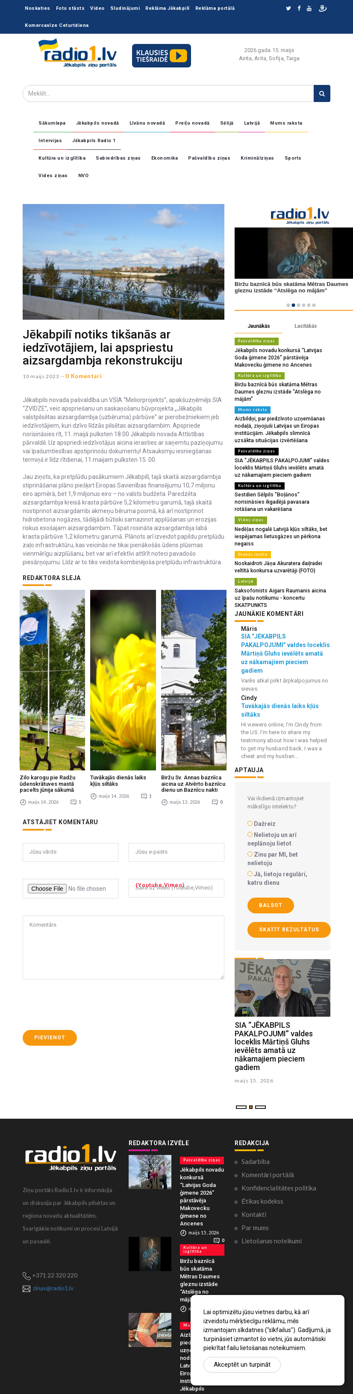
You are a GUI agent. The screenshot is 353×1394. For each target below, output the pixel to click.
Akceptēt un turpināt (242, 1364)
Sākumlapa (52, 123)
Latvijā (252, 123)
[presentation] (88, 889)
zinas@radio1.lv (53, 1256)
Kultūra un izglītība (61, 158)
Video (97, 8)
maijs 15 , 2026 (254, 1048)
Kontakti (253, 1182)
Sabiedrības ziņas (118, 158)
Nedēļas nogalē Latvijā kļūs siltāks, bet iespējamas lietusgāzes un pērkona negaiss (277, 514)
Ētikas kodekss (262, 1169)
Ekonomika (164, 158)
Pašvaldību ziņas (209, 158)
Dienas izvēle (251, 531)
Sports (293, 158)
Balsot (270, 873)
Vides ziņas (53, 175)
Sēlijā (227, 123)
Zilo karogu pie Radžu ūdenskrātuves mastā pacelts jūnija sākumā (47, 668)
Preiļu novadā (192, 123)
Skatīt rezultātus (289, 898)
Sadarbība (255, 1129)
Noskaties (37, 8)
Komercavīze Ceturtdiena (57, 25)
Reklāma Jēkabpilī (167, 8)
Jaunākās (258, 326)
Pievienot (49, 922)
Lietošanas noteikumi (271, 1209)
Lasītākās (305, 326)
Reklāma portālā (215, 8)
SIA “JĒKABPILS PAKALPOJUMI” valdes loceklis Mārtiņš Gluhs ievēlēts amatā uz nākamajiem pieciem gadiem (279, 455)
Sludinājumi (125, 8)
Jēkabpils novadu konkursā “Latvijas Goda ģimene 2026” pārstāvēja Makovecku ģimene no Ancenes (282, 356)
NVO (83, 175)
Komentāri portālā (267, 1142)
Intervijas (50, 140)
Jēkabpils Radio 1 (94, 140)
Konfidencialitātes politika (278, 1156)
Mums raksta (286, 123)
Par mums (255, 1195)
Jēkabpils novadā (97, 123)
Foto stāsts (70, 8)
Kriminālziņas (257, 158)
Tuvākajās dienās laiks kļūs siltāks (118, 665)
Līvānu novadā (147, 123)
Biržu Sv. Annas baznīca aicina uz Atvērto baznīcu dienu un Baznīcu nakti (193, 668)
